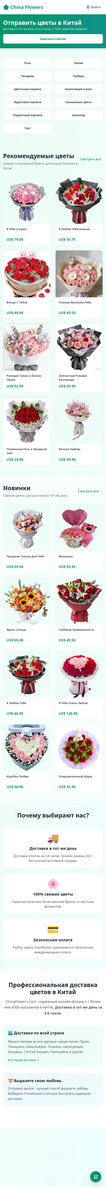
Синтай (29, 1052)
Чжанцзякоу (59, 1052)
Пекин (84, 1041)
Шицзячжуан (36, 1046)
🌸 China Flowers (23, 7)
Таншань (54, 1046)
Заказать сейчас (53, 39)
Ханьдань (15, 1052)
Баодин (42, 1052)
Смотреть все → (90, 161)
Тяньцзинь (16, 1046)
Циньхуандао (73, 1046)
